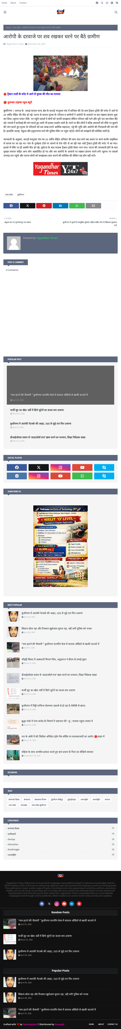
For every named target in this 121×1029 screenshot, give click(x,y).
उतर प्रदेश (12, 805)
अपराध (107, 799)
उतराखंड (24, 805)
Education (61, 844)
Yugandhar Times (15, 44)
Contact (23, 3)
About (13, 3)
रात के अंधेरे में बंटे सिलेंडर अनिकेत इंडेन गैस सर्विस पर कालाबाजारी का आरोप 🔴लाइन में (63, 736)
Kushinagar (61, 849)
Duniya (61, 839)
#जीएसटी (61, 833)
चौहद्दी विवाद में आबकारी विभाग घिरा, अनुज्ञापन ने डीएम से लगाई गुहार (54, 659)
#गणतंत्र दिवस (14, 799)
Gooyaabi (59, 1024)
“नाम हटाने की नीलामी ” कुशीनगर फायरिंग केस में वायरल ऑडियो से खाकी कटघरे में (49, 394)
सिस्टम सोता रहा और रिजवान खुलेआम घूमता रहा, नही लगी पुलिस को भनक (57, 628)
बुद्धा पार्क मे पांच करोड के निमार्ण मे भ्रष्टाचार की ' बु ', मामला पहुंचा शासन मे (57, 721)
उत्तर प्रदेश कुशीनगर (39, 805)
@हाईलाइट (71, 799)
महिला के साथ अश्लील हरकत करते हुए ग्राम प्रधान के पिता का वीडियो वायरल (57, 751)
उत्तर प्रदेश (17, 27)
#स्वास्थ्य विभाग (40, 799)
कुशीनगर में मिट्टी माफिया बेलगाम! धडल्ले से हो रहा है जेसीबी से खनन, (54, 705)
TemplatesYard (30, 1024)
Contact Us (112, 1024)
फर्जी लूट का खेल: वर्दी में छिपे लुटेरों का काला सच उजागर (37, 410)
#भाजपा (27, 799)
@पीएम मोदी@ (57, 799)
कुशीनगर (20, 194)
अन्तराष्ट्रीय (84, 799)
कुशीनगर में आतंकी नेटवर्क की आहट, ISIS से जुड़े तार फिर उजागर (40, 423)
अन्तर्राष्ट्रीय (96, 799)
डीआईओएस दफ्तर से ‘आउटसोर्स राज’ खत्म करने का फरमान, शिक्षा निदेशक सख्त (47, 437)
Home (4, 3)
